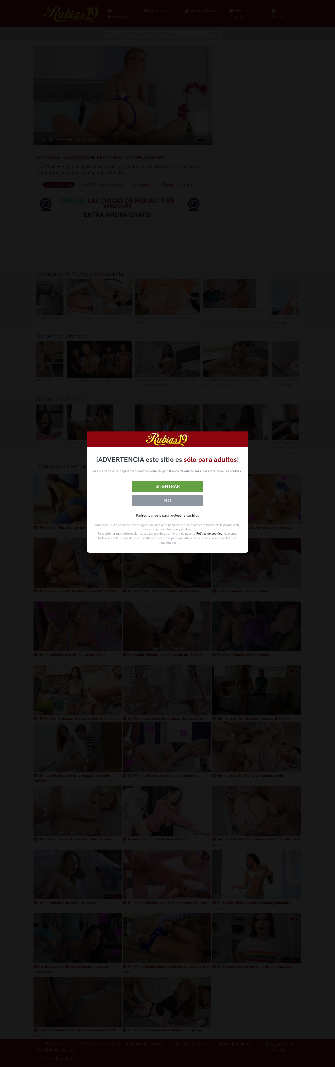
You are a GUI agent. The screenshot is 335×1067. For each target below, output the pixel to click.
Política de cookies (209, 533)
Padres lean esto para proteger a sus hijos (167, 515)
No (167, 501)
